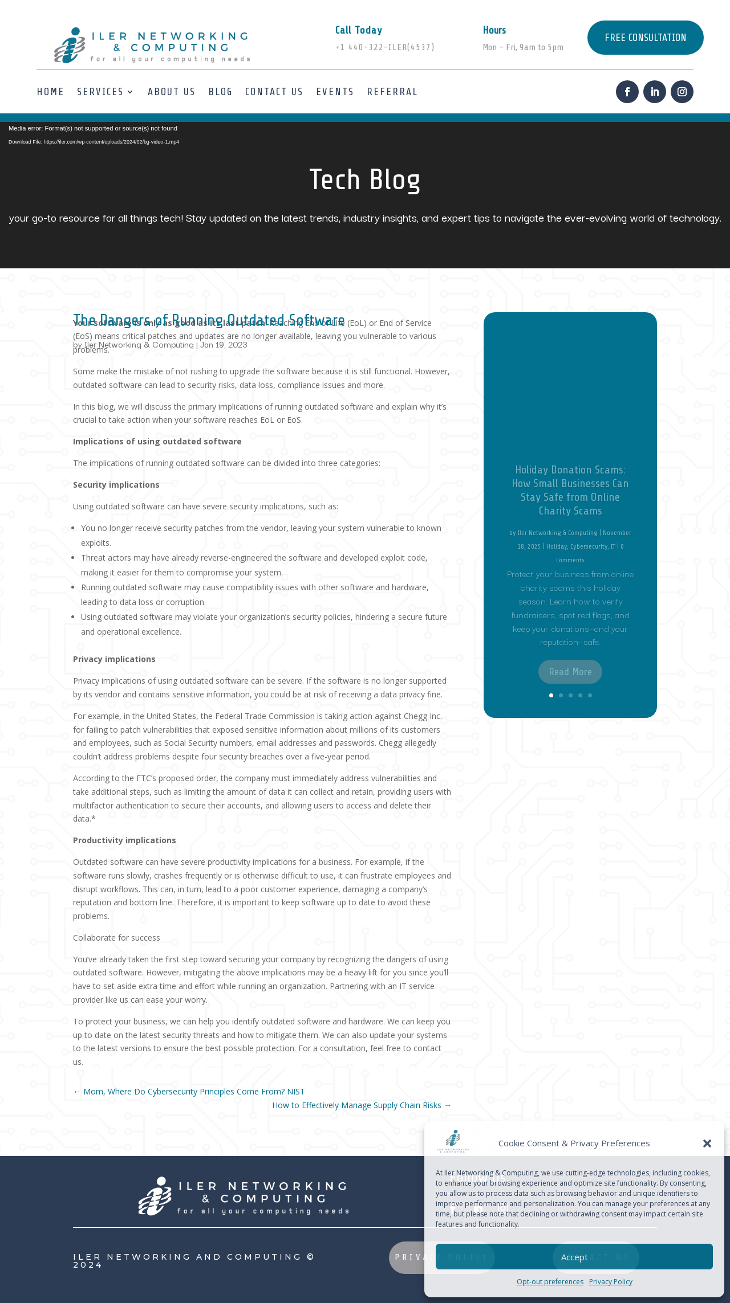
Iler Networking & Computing (139, 343)
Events (335, 91)
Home (50, 91)
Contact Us (274, 91)
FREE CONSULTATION (646, 37)
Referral (392, 91)
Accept (574, 1257)
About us (172, 91)
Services (100, 91)
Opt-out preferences (550, 1281)
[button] (707, 1143)
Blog (220, 91)
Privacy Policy (610, 1281)
